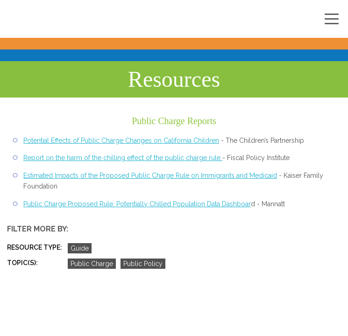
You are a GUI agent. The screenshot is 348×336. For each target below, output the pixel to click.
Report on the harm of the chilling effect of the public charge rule (122, 157)
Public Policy (143, 263)
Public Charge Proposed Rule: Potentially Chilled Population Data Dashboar (137, 204)
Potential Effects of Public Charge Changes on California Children (121, 140)
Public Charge (92, 263)
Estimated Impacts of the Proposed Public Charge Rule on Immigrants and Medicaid (150, 175)
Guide (80, 248)
